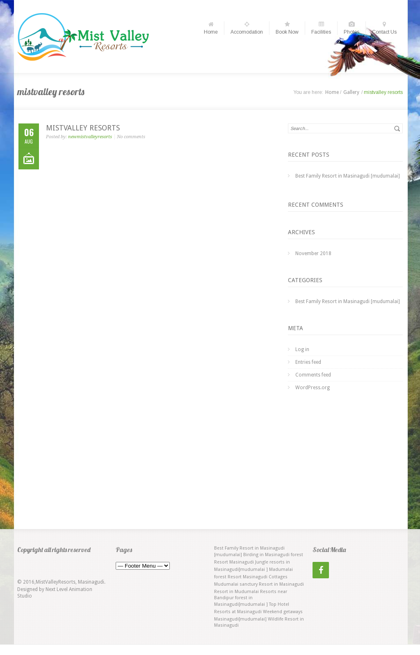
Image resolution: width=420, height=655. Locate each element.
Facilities (321, 28)
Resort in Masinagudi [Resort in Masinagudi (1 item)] (281, 584)
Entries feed (308, 362)
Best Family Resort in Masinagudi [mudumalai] (347, 176)
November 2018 (313, 253)
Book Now (287, 28)
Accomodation (247, 28)
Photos (351, 28)
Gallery (351, 92)
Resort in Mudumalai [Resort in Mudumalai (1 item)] (236, 591)
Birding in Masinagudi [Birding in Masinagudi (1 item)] (266, 554)
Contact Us (384, 28)
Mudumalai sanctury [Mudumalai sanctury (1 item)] (236, 584)
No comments (131, 136)
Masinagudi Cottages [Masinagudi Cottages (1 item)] (265, 577)
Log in (302, 349)
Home (211, 28)
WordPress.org (312, 387)
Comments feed (313, 375)
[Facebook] (321, 570)
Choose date (209, 7)
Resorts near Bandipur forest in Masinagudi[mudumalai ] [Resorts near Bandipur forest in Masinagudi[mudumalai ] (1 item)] (250, 598)
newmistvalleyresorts (90, 136)
